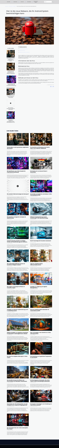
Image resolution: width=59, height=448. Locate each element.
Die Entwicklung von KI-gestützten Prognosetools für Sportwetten (40, 357)
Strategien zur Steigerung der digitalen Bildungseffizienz (38, 287)
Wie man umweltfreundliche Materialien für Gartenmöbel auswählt (39, 310)
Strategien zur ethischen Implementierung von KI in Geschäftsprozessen (17, 310)
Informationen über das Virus (24, 48)
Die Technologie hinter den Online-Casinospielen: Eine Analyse (17, 428)
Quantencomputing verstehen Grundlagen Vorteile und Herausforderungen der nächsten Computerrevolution (17, 242)
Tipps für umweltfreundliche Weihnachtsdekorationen (36, 264)
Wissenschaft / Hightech (36, 2)
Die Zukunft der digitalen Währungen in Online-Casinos (17, 357)
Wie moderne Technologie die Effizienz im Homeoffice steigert (16, 287)
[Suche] (48, 2)
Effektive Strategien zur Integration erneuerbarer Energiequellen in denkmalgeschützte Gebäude (17, 333)
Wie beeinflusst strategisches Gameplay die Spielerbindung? (16, 217)
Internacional (15, 1)
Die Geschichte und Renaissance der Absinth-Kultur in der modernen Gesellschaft (11, 72)
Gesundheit (8, 1)
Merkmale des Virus (22, 50)
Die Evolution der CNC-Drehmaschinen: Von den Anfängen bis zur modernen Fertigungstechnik (17, 404)
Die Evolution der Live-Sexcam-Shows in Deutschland (11, 96)
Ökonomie (22, 1)
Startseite (6, 6)
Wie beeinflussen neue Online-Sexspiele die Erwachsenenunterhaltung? (11, 84)
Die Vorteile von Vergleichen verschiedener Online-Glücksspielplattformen (11, 121)
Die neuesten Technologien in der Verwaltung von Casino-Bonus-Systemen (41, 404)
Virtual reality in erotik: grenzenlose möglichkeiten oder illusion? (11, 59)
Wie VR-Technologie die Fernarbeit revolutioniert (40, 240)
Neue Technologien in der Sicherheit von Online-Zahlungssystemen (40, 333)
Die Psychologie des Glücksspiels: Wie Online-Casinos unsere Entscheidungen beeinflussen (40, 381)
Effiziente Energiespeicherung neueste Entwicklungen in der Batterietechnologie (39, 217)
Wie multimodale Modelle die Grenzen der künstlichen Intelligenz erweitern (16, 264)
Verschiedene (29, 1)
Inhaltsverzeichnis (23, 47)
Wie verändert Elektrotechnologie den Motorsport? (11, 108)
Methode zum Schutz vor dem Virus (25, 52)
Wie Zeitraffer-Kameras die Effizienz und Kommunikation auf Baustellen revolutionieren (17, 381)
